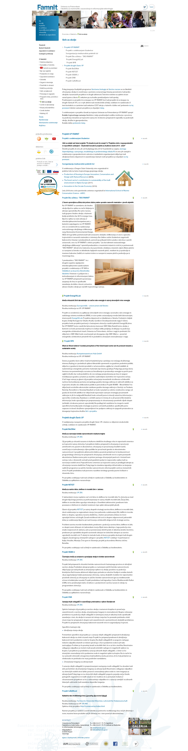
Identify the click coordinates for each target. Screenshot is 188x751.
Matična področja (46, 88)
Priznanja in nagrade (47, 94)
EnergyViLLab (77, 318)
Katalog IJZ (44, 113)
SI (150, 31)
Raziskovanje (43, 120)
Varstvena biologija (99, 89)
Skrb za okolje (45, 102)
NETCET (80, 509)
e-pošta (42, 26)
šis (40, 21)
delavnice (39, 147)
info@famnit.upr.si (98, 728)
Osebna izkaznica (46, 62)
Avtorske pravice (84, 738)
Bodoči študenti (44, 48)
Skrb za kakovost (46, 91)
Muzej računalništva (47, 108)
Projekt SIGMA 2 (72, 75)
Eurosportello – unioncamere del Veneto (92, 306)
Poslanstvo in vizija (46, 74)
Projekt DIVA (71, 78)
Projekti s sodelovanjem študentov (79, 50)
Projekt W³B (71, 63)
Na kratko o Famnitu (47, 65)
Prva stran (65, 34)
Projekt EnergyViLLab (74, 59)
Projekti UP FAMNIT (71, 47)
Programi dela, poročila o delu (49, 98)
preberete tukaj (79, 123)
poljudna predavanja (44, 134)
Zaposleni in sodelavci (47, 51)
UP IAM (85, 704)
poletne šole (40, 159)
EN (154, 31)
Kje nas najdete (45, 71)
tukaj (102, 108)
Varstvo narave (114, 89)
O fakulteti (42, 59)
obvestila (42, 32)
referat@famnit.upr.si (99, 730)
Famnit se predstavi (48, 68)
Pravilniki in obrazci (47, 85)
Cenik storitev (45, 110)
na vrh (145, 138)
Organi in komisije (46, 82)
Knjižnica (42, 125)
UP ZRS (80, 437)
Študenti (42, 45)
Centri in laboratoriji (47, 105)
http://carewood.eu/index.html (92, 706)
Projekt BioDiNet (72, 69)
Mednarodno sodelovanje (48, 123)
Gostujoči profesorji (46, 54)
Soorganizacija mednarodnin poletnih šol (82, 53)
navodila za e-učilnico (47, 30)
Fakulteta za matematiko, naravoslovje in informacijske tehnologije (87, 9)
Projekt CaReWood (73, 81)
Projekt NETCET (72, 72)
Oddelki (43, 80)
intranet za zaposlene (47, 35)
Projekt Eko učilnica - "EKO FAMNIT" (79, 56)
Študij (41, 117)
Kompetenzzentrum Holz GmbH (89, 354)
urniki (41, 23)
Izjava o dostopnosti (69, 738)
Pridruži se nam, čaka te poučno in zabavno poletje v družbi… (45, 163)
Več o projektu (91, 411)
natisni (146, 46)
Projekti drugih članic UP (74, 66)
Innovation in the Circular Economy (78, 186)
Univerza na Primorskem (70, 7)
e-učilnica (42, 28)
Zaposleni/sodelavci (47, 77)
